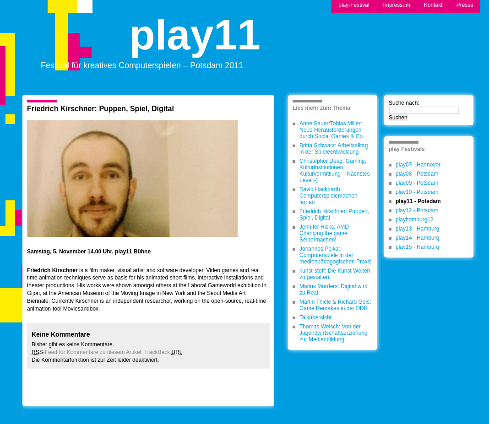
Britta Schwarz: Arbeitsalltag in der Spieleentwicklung (333, 148)
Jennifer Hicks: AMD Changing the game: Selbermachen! (324, 233)
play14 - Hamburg (417, 238)
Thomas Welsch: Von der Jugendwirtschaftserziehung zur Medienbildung (333, 333)
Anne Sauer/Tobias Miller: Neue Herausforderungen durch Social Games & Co (331, 130)
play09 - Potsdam (417, 183)
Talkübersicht (315, 317)
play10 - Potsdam (417, 192)
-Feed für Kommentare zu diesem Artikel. (87, 352)
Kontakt (433, 5)
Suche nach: (404, 103)
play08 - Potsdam (417, 174)
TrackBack (163, 352)
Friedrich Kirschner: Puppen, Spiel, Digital (100, 109)
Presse (464, 5)
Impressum (396, 5)
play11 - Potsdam (418, 201)
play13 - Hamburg (417, 228)
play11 (195, 42)
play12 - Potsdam (417, 210)
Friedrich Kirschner (52, 270)
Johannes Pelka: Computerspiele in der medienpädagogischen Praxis (335, 255)
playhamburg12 (415, 219)
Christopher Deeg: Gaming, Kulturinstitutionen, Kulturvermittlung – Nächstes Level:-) (334, 170)
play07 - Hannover (418, 164)
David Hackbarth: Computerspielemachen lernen (328, 195)
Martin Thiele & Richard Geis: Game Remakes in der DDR (335, 305)
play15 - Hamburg (417, 247)
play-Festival (353, 5)
